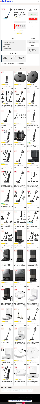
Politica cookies (29, 397)
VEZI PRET (32, 19)
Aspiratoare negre (23, 390)
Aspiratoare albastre (14, 390)
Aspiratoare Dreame (10, 5)
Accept (24, 403)
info (12, 88)
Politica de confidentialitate (20, 397)
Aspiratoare (4, 5)
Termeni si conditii (11, 397)
